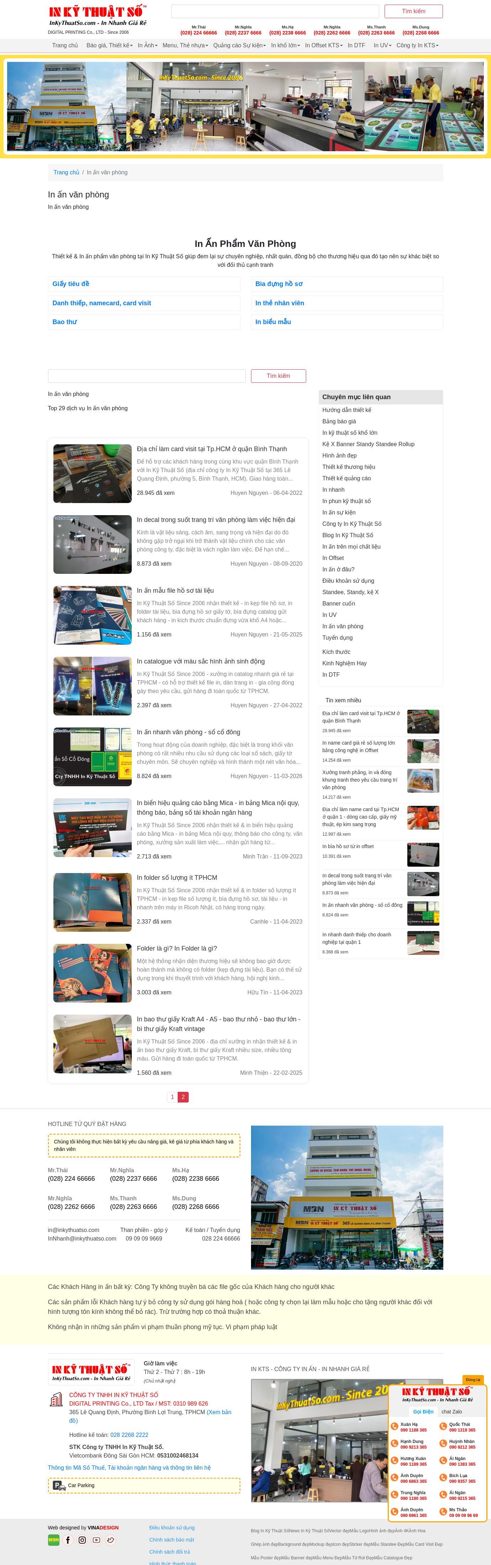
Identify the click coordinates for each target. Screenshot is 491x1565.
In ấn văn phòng (343, 626)
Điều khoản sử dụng (349, 581)
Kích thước (337, 652)
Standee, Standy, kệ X (351, 592)
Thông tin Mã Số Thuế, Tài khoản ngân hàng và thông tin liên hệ (129, 1468)
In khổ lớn (284, 45)
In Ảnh (146, 45)
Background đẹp (293, 1544)
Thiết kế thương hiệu (349, 467)
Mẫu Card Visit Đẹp (424, 1544)
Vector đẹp (339, 1530)
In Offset (333, 558)
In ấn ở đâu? (339, 569)
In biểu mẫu (273, 322)
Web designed (64, 1527)
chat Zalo (452, 1412)
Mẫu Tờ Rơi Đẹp (358, 1557)
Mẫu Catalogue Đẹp (393, 1557)
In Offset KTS (322, 45)
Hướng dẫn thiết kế (347, 410)
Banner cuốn (339, 604)
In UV (381, 45)
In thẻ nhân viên (280, 303)
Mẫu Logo (359, 1530)
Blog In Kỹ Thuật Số (348, 535)
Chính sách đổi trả (171, 1552)
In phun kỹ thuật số (347, 501)
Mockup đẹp (321, 1544)
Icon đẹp (341, 1544)
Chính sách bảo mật (172, 1540)
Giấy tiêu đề (71, 283)
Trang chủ (65, 45)
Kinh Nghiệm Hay (345, 663)
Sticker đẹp (360, 1544)
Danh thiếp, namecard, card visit (102, 303)
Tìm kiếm (413, 11)
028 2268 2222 (129, 1435)
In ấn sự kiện (339, 512)
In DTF (356, 45)
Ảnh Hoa (417, 1530)
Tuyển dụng (338, 638)
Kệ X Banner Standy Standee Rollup (369, 444)
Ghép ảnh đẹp (264, 1544)
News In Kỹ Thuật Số (309, 1530)
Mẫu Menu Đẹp (328, 1557)
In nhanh (334, 490)
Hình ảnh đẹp (340, 456)
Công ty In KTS (416, 45)
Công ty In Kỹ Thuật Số (352, 524)
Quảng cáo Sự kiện (237, 45)
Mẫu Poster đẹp (266, 1557)
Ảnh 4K (402, 1530)
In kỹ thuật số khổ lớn (350, 433)
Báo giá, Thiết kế (108, 45)
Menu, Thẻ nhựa (184, 45)
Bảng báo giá (339, 421)
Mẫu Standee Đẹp (388, 1544)
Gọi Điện (423, 1412)
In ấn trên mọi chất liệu (352, 547)
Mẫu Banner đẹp (297, 1557)
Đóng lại (473, 1380)
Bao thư (65, 322)
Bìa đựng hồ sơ (279, 283)
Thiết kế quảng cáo (347, 478)
